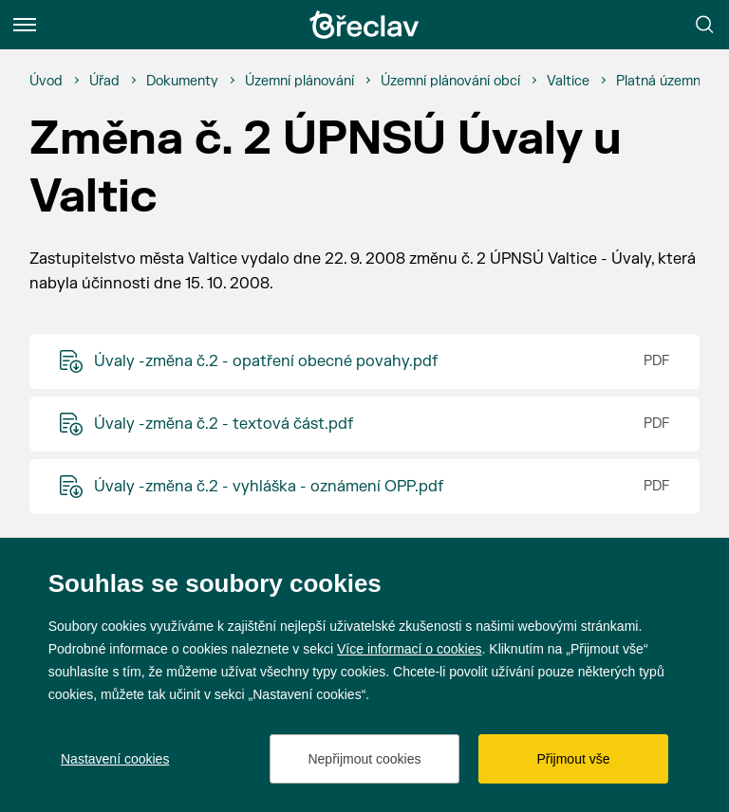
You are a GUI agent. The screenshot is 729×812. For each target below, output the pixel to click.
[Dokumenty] (182, 81)
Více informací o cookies (409, 648)
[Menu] (24, 24)
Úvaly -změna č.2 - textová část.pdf (223, 424)
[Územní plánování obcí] (450, 81)
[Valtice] (568, 81)
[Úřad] (104, 81)
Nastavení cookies (115, 758)
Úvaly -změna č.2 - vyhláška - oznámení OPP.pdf (268, 486)
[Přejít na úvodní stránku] (364, 24)
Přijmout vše (572, 758)
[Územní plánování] (299, 81)
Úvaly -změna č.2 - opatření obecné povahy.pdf (266, 361)
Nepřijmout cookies (364, 758)
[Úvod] (46, 81)
